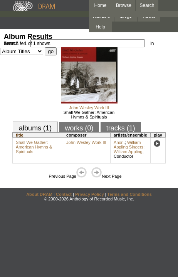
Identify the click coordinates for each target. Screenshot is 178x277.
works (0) (79, 128)
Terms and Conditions (129, 194)
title (20, 135)
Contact (64, 194)
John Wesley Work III (89, 107)
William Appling (128, 151)
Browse (123, 5)
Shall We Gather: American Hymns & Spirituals (89, 114)
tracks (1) (120, 128)
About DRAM (39, 194)
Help (100, 27)
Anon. (119, 142)
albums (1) (35, 128)
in (152, 43)
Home (100, 5)
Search (147, 5)
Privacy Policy (89, 194)
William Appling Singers (128, 144)
